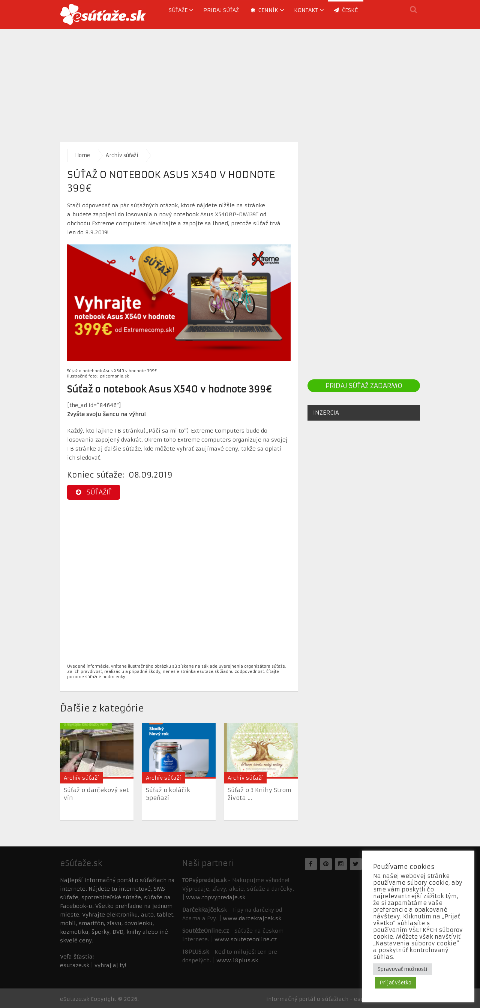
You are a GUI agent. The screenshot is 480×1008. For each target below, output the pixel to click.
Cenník (264, 10)
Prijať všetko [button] (395, 983)
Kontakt (306, 10)
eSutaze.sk (74, 999)
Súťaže (178, 10)
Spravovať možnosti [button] (403, 969)
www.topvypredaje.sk (215, 897)
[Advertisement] (240, 81)
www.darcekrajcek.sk (252, 918)
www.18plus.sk (237, 960)
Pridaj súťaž (221, 10)
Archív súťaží (122, 155)
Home (82, 155)
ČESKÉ (346, 10)
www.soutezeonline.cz (245, 939)
